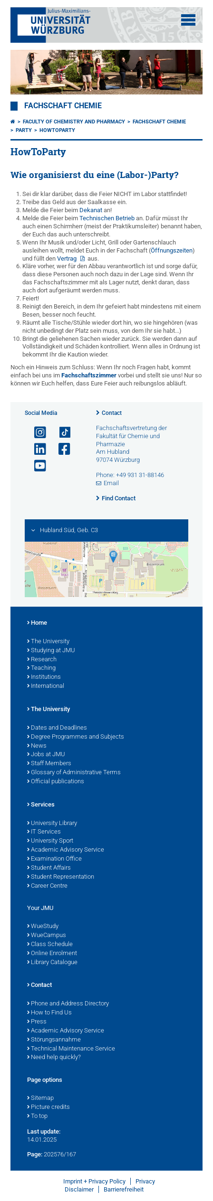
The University (48, 642)
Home (37, 623)
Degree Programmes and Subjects (75, 737)
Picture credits (48, 1107)
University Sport (50, 841)
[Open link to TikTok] (60, 432)
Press (37, 1022)
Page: (34, 1154)
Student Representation (60, 877)
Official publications (55, 782)
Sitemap (40, 1098)
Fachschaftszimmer (88, 375)
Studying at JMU (51, 651)
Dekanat (90, 210)
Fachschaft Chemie (63, 106)
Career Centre (47, 886)
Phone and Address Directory (68, 1004)
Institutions (44, 677)
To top (37, 1116)
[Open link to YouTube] (36, 466)
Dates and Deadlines (57, 728)
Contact (112, 413)
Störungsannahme (54, 1040)
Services (41, 805)
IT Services (44, 832)
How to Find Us (49, 1013)
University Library (52, 823)
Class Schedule (50, 944)
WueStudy (42, 926)
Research (42, 660)
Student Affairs (49, 868)
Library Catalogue (52, 962)
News (37, 746)
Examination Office (54, 859)
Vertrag (67, 258)
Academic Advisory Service (65, 850)
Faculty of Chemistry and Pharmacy (74, 122)
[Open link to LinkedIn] (36, 449)
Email (111, 483)
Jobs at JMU (46, 755)
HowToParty (57, 130)
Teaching (41, 668)
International (45, 686)
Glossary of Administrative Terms (74, 773)
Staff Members (49, 764)
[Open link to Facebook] (60, 449)
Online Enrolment (52, 953)
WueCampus (46, 935)
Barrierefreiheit (124, 1189)
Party (24, 130)
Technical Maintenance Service (71, 1049)
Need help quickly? (54, 1057)
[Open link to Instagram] (36, 432)
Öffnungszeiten (172, 250)
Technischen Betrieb (107, 218)
